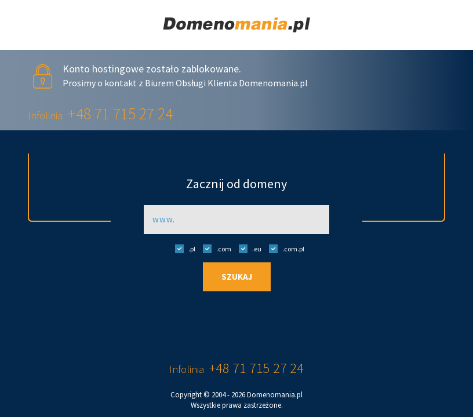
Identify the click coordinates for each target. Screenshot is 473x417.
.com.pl (283, 248)
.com (214, 248)
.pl (182, 248)
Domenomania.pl (275, 395)
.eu (247, 248)
